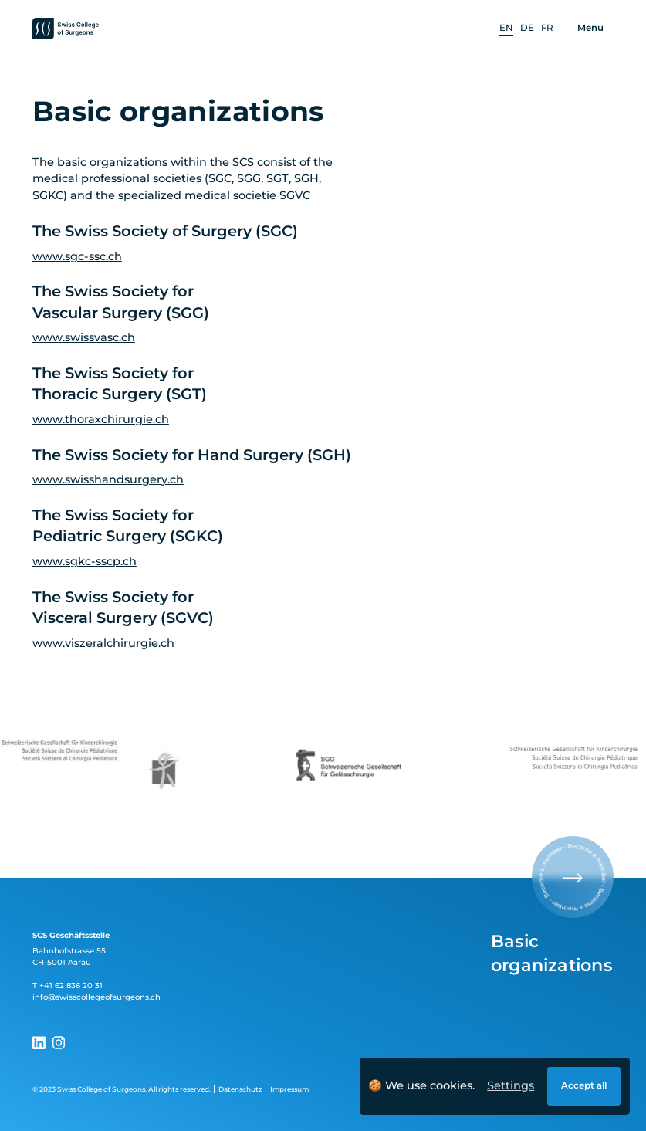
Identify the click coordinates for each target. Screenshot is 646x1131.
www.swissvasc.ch (83, 337)
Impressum (289, 1089)
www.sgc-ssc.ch (77, 256)
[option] (506, 29)
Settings (510, 1085)
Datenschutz (240, 1089)
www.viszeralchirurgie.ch (103, 643)
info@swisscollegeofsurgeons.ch (96, 997)
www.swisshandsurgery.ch (108, 479)
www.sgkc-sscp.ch (84, 561)
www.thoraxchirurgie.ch (100, 419)
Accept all (584, 1085)
